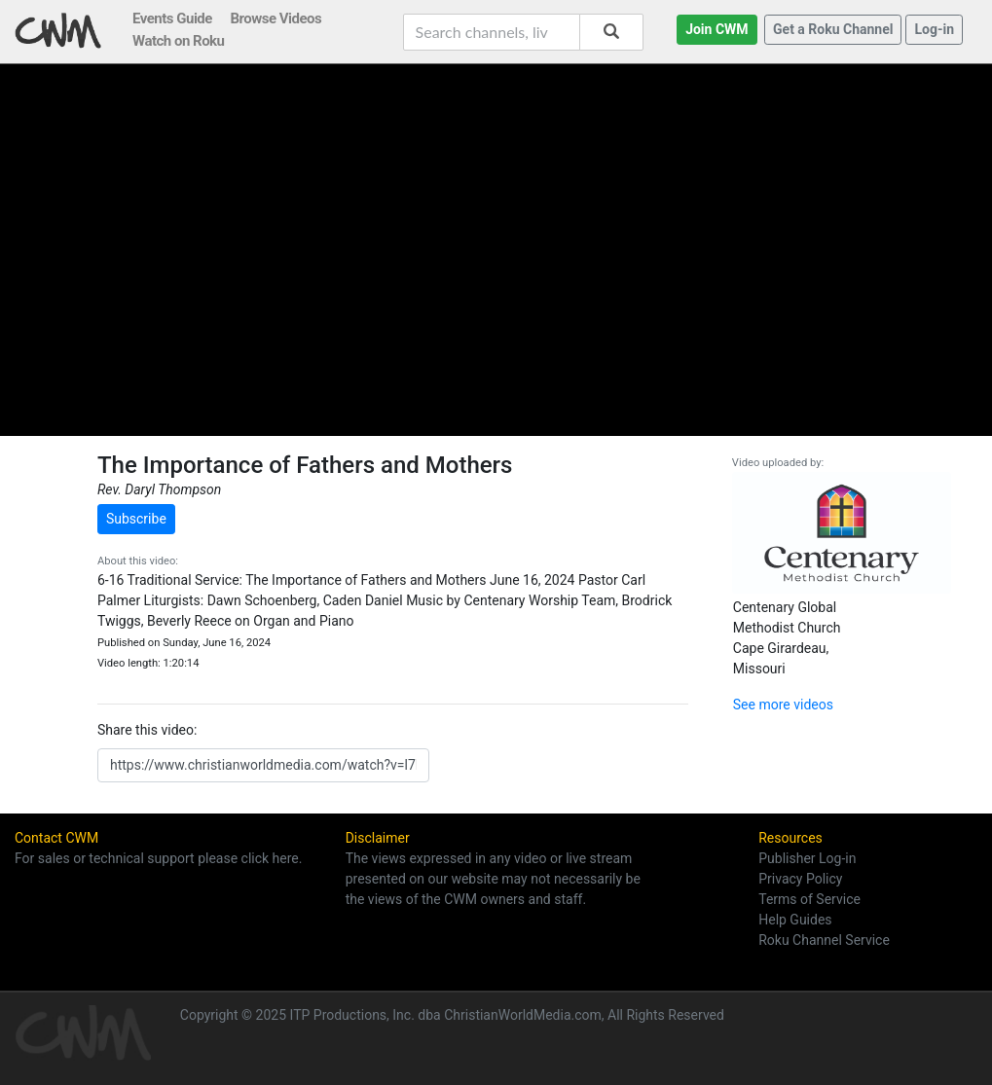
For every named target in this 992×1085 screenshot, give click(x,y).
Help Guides (794, 919)
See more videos (783, 704)
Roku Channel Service (824, 940)
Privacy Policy (800, 878)
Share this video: (147, 730)
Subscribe (136, 518)
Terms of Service (809, 899)
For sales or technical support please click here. (158, 858)
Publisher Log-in (807, 858)
